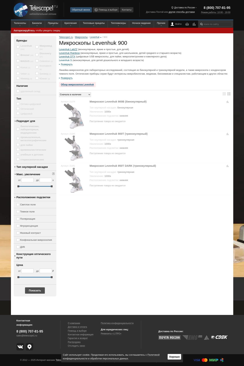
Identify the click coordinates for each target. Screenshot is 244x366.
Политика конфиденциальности (117, 323)
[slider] (18, 186)
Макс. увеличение (28, 174)
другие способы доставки (182, 12)
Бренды (21, 40)
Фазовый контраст (30, 232)
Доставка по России (184, 7)
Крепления (70, 23)
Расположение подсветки (33, 197)
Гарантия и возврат (78, 338)
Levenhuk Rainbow (69, 53)
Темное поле (27, 211)
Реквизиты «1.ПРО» (111, 333)
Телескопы (20, 23)
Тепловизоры (118, 23)
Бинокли (37, 23)
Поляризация (27, 218)
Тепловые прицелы (94, 23)
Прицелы (53, 23)
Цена (19, 264)
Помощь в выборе (105, 9)
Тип (18, 98)
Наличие (22, 85)
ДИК (22, 247)
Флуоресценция (29, 225)
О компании (74, 323)
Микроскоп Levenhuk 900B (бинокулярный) (118, 101)
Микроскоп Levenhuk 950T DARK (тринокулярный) (123, 165)
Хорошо (174, 356)
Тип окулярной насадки (32, 166)
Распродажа (74, 342)
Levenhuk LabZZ (68, 49)
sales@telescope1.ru (26, 335)
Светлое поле (28, 204)
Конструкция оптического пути (33, 256)
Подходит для (25, 121)
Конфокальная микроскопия (36, 240)
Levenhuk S (65, 60)
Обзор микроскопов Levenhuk (77, 84)
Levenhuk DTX (67, 56)
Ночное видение (141, 23)
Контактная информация (80, 334)
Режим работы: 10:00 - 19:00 (215, 12)
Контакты (127, 10)
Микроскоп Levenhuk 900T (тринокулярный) (119, 133)
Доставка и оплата (77, 327)
